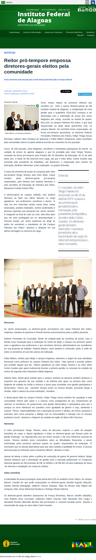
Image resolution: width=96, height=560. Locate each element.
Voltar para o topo (87, 519)
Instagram (86, 9)
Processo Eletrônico (74, 32)
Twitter (90, 9)
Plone (38, 556)
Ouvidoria (90, 32)
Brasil (9, 2)
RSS (94, 9)
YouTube (83, 9)
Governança (14, 32)
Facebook (79, 9)
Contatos (90, 35)
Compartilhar (86, 94)
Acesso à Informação (32, 32)
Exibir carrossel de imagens (32, 105)
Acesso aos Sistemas (53, 32)
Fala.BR (80, 35)
